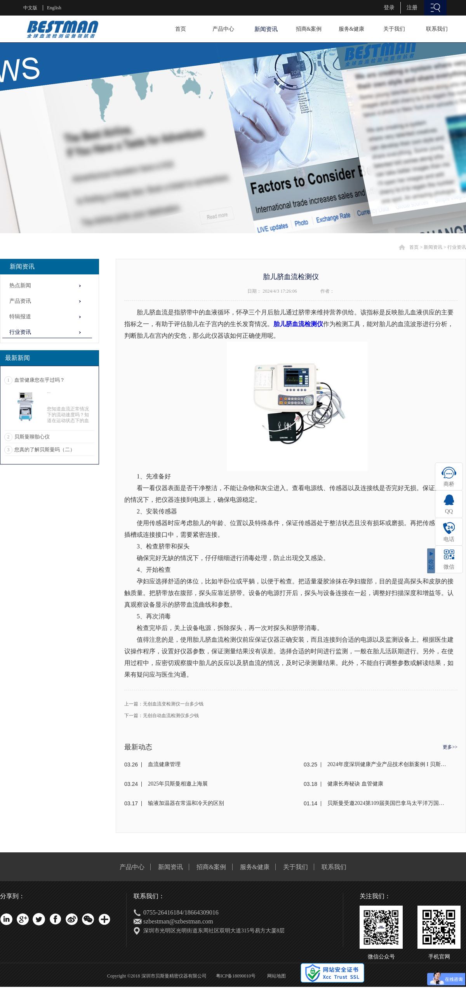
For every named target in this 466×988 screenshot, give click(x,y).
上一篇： (163, 704)
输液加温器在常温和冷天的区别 (186, 803)
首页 (180, 29)
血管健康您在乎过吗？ (39, 380)
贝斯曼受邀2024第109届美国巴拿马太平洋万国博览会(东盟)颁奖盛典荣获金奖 (387, 803)
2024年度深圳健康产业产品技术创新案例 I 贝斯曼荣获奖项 (387, 764)
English (54, 7)
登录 (389, 7)
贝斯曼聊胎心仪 (32, 437)
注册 (412, 7)
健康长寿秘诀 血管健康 (355, 784)
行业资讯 (456, 247)
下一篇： (161, 715)
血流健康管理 (164, 764)
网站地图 (275, 976)
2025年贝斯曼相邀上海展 (178, 784)
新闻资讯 (433, 247)
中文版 (30, 7)
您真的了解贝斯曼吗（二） (44, 449)
